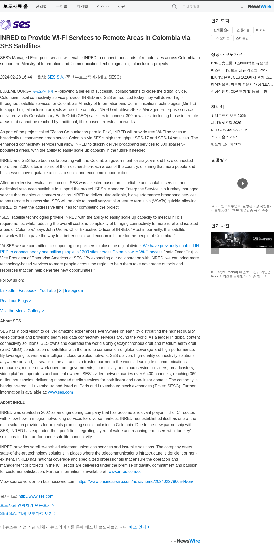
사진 (121, 6)
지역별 (82, 6)
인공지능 (243, 30)
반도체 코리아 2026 (226, 144)
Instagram (74, 290)
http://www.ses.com (36, 496)
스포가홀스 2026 (224, 137)
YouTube (48, 290)
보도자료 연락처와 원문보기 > (27, 505)
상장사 (103, 6)
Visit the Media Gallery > (22, 311)
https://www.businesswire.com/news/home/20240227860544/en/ (135, 481)
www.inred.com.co (125, 471)
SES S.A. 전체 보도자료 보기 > (28, 513)
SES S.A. (55, 77)
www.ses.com (60, 392)
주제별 (61, 6)
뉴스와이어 (43, 91)
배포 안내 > (139, 527)
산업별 (41, 6)
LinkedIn (7, 290)
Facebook (28, 290)
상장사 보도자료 (227, 54)
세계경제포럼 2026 (226, 123)
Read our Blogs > (15, 301)
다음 (270, 249)
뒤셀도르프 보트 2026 (228, 116)
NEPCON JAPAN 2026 (229, 130)
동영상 (217, 159)
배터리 (261, 30)
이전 (215, 249)
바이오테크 (222, 38)
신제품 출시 (222, 30)
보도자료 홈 (15, 6)
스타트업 (242, 38)
